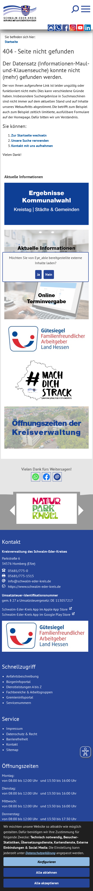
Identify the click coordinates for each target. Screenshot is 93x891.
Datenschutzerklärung (40, 853)
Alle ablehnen (46, 872)
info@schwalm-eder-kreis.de (29, 581)
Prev (10, 510)
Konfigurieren (47, 862)
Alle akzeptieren (46, 883)
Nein (48, 274)
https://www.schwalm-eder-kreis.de (34, 586)
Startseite (11, 42)
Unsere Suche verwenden (30, 140)
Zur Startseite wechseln (29, 135)
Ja (38, 274)
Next (83, 510)
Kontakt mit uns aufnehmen (32, 145)
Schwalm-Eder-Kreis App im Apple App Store (37, 609)
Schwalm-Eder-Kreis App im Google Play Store (38, 614)
